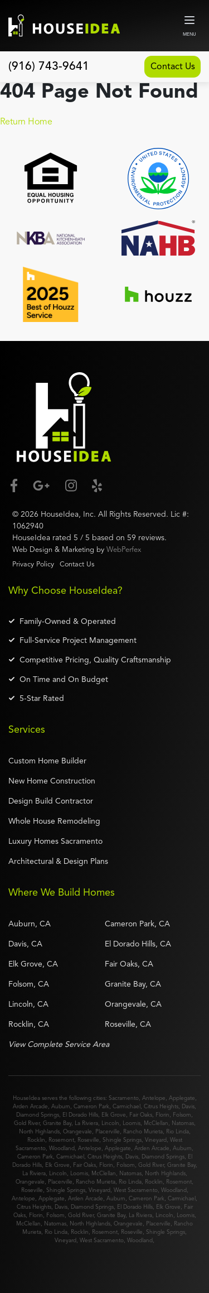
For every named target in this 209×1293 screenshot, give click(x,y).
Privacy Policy (33, 562)
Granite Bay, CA (133, 983)
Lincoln (110, 1121)
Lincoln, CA (28, 1003)
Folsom (182, 1113)
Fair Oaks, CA (129, 963)
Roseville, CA (128, 1023)
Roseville (88, 1138)
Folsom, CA (28, 983)
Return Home (26, 120)
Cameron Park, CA (137, 922)
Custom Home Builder (47, 759)
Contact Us (167, 65)
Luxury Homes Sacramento (55, 840)
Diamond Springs (37, 1113)
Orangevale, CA (133, 1003)
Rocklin (36, 1138)
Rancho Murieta (143, 1130)
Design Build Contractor (50, 800)
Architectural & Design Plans (58, 860)
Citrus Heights (161, 1105)
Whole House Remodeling (54, 820)
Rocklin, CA (28, 1023)
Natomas (183, 1121)
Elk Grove (113, 1113)
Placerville (107, 1130)
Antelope (154, 1096)
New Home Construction (51, 780)
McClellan (156, 1121)
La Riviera (86, 1121)
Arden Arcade (30, 1105)
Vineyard (156, 1138)
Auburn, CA (29, 922)
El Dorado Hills (80, 1113)
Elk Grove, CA (33, 963)
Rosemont (61, 1138)
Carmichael (126, 1105)
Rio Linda (177, 1130)
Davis (188, 1105)
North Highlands (39, 1130)
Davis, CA (25, 942)
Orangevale (77, 1130)
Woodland (62, 1147)
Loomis (131, 1121)
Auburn (60, 1105)
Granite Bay (57, 1121)
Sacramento (124, 1096)
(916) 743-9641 (48, 66)
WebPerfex (123, 548)
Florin (162, 1113)
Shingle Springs (122, 1138)
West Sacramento (136, 1188)
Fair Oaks (140, 1113)
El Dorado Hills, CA (138, 942)
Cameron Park (91, 1105)
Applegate (182, 1096)
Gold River (27, 1121)
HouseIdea (60, 513)
